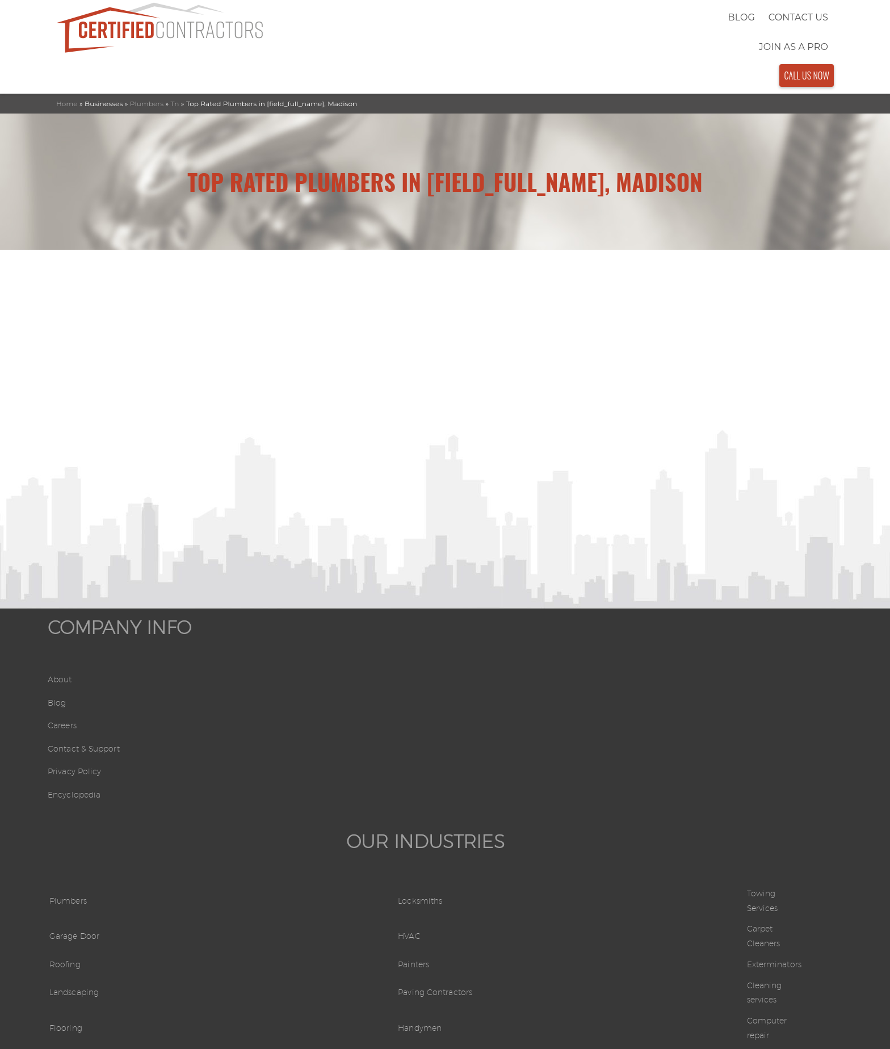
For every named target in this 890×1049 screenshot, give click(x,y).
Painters (471, 700)
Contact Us (659, 17)
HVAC (466, 676)
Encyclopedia (77, 767)
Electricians (478, 794)
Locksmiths (478, 653)
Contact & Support (89, 721)
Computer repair (689, 747)
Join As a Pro (736, 17)
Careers (64, 698)
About (61, 652)
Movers (469, 771)
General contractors (696, 771)
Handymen (478, 747)
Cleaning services (690, 724)
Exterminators (683, 700)
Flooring (273, 747)
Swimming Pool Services (310, 771)
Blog (602, 17)
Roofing (272, 700)
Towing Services (687, 653)
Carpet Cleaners (687, 676)
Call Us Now (806, 16)
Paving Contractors (496, 724)
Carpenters (279, 794)
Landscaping (282, 724)
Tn (175, 44)
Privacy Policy (78, 744)
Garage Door (283, 676)
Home (67, 44)
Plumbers (146, 44)
